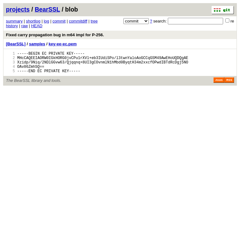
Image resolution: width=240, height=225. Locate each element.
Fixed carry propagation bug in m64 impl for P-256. (55, 34)
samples (37, 44)
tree (94, 21)
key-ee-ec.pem (63, 44)
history (12, 25)
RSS (229, 84)
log (46, 21)
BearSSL (47, 9)
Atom (218, 84)
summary (14, 21)
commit (59, 21)
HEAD (36, 25)
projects (18, 9)
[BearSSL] (16, 44)
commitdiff (78, 21)
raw (24, 25)
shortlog (33, 21)
